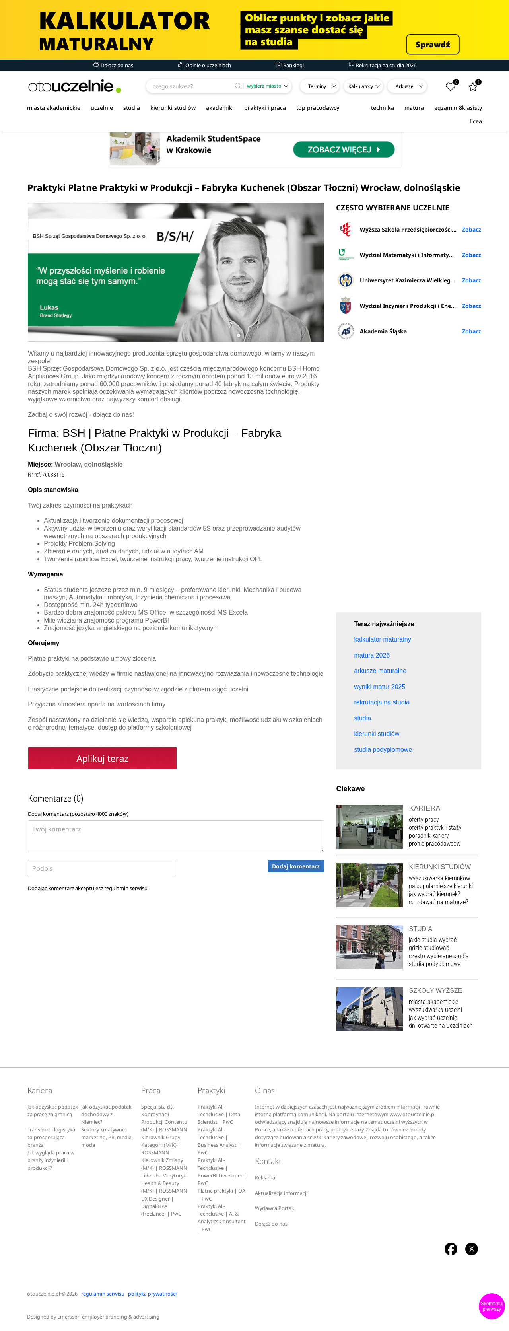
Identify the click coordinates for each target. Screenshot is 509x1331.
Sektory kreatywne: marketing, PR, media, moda (107, 1137)
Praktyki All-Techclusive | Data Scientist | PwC (219, 1114)
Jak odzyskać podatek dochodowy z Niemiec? (106, 1114)
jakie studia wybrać (433, 940)
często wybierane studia (439, 956)
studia (131, 107)
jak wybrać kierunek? (434, 894)
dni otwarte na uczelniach (441, 1025)
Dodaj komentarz (296, 866)
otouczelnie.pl (43, 1293)
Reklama (265, 1177)
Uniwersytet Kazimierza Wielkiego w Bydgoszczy (408, 280)
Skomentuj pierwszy (492, 1306)
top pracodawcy (317, 107)
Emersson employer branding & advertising (108, 1316)
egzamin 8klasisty (458, 107)
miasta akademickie (53, 107)
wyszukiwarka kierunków (439, 878)
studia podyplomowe (434, 964)
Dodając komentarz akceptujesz (88, 888)
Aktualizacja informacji (281, 1193)
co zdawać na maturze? (438, 902)
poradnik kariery (429, 835)
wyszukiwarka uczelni (435, 1010)
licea (476, 121)
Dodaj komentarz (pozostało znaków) (78, 813)
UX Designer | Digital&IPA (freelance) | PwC (161, 1206)
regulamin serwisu (126, 888)
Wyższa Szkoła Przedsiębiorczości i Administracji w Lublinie (408, 229)
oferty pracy (424, 819)
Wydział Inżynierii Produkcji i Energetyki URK (408, 305)
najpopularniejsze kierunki (441, 886)
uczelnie (102, 107)
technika (382, 107)
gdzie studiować (429, 948)
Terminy (317, 86)
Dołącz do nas (113, 65)
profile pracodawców (434, 843)
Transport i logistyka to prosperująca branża (51, 1137)
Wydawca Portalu (275, 1208)
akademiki (220, 107)
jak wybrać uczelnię (433, 1018)
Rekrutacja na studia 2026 (382, 65)
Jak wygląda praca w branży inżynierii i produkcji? (50, 1160)
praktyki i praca (265, 107)
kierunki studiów (173, 107)
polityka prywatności (152, 1293)
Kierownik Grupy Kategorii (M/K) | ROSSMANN (161, 1145)
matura (414, 107)
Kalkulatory (360, 86)
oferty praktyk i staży (435, 827)
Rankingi (290, 65)
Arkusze (405, 86)
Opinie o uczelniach (204, 65)
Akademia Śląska (371, 331)
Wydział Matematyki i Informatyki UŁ (399, 255)
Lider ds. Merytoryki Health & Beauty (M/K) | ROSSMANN (164, 1183)
